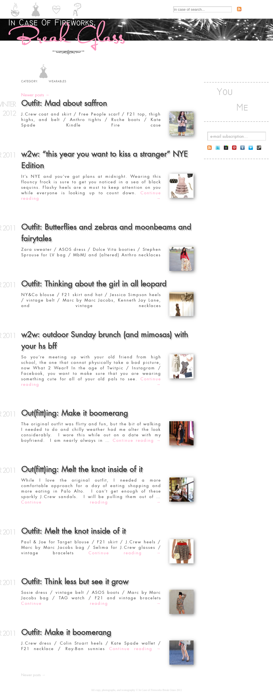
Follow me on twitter (218, 147)
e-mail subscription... (229, 136)
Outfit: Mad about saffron (64, 103)
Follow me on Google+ (226, 147)
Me (242, 99)
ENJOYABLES (56, 9)
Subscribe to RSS (239, 9)
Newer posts (35, 95)
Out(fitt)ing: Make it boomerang (74, 413)
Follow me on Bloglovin (251, 147)
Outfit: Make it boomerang (66, 632)
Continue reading (91, 195)
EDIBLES (15, 9)
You (224, 99)
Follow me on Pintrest (234, 147)
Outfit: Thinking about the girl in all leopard (93, 284)
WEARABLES (36, 9)
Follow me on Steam (259, 147)
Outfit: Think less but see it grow (74, 582)
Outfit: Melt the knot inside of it (73, 531)
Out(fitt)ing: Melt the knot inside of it (81, 469)
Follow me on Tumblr (242, 147)
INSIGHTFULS (77, 9)
